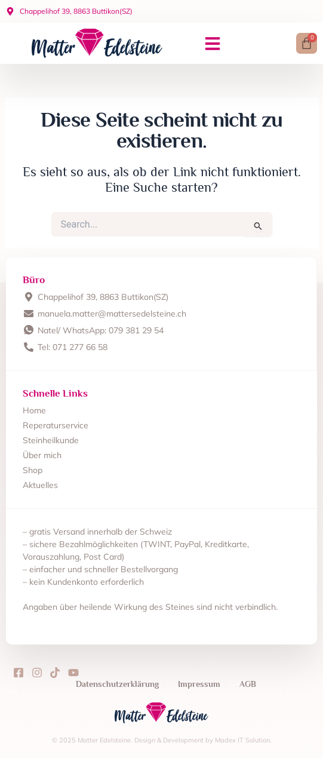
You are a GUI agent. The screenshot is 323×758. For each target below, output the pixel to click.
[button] (212, 43)
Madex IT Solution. (243, 740)
